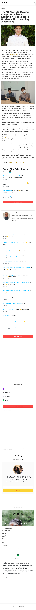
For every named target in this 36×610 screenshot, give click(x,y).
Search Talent (4, 531)
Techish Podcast (5, 545)
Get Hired (4, 533)
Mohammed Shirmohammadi (21, 162)
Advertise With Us (5, 544)
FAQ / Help (4, 535)
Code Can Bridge (14, 54)
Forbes (7, 65)
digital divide (8, 137)
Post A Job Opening (6, 530)
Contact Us (4, 536)
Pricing (3, 538)
